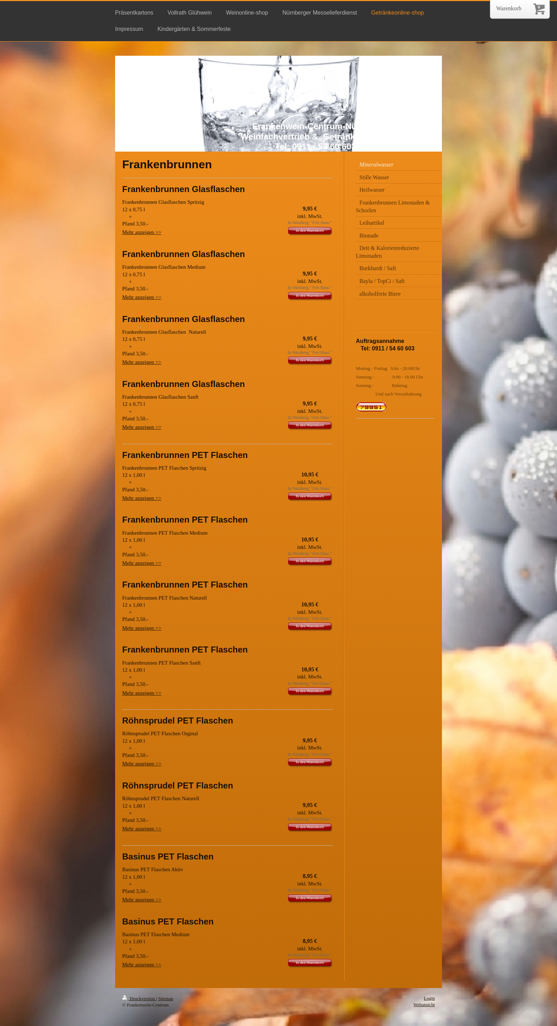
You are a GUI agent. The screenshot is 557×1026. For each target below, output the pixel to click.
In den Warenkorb (310, 230)
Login (429, 998)
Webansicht (424, 1004)
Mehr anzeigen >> (141, 232)
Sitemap (165, 998)
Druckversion (139, 998)
